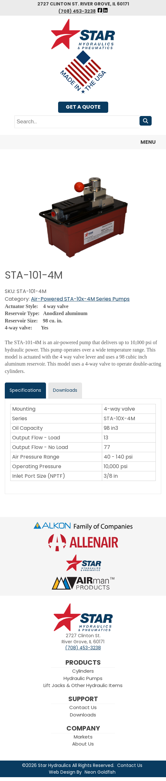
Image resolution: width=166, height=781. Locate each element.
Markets (83, 736)
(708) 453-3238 (77, 11)
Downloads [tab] (65, 390)
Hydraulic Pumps (83, 678)
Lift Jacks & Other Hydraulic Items (83, 685)
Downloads (83, 714)
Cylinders (83, 671)
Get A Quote (83, 107)
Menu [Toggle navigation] (144, 142)
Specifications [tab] (25, 390)
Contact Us (83, 707)
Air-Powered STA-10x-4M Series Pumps (80, 299)
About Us (83, 743)
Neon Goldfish (100, 772)
